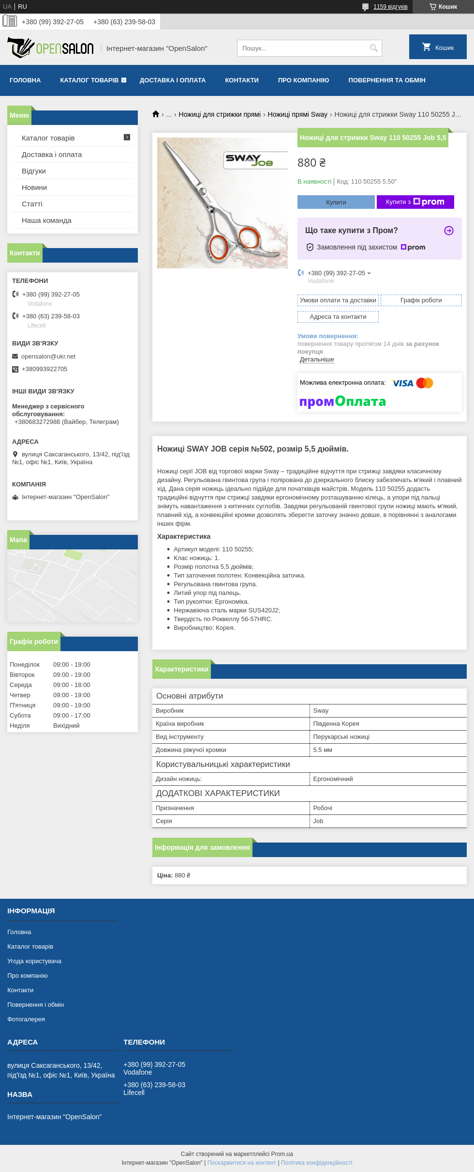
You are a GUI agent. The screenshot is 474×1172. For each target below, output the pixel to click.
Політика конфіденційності (317, 1162)
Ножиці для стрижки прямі (220, 114)
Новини (34, 187)
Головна (25, 80)
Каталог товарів (89, 80)
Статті (32, 204)
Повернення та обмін (387, 80)
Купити (336, 202)
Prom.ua (282, 1154)
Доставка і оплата (173, 80)
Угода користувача (34, 961)
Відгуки (34, 171)
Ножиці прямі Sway (297, 114)
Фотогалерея (26, 1019)
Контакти (242, 80)
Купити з (415, 202)
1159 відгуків (390, 6)
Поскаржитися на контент (241, 1162)
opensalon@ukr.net (48, 356)
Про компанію (303, 80)
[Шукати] (373, 48)
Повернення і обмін (35, 1004)
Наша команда (47, 220)
